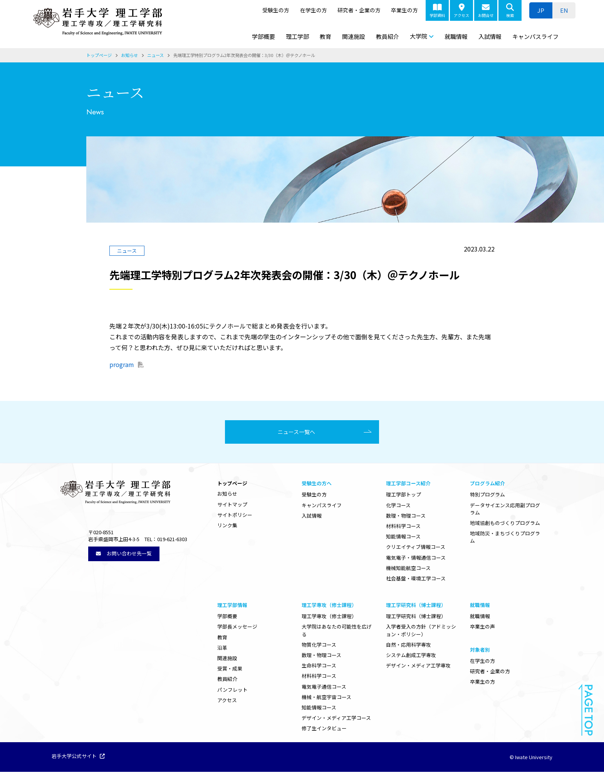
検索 (510, 10)
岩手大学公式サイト (78, 757)
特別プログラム (487, 495)
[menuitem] (563, 10)
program (121, 364)
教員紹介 (387, 36)
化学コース (398, 506)
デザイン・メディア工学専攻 (418, 666)
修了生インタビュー (324, 729)
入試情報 (490, 36)
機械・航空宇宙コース (326, 698)
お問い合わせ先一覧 (124, 554)
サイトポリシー (234, 516)
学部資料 (437, 10)
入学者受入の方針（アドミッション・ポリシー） (421, 631)
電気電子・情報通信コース (416, 558)
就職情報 (456, 36)
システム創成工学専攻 (411, 656)
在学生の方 (313, 10)
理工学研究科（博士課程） (416, 617)
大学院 (418, 36)
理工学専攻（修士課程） (329, 617)
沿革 (222, 648)
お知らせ (227, 494)
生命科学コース (319, 666)
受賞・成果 (229, 669)
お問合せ (485, 10)
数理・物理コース (406, 516)
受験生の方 (275, 10)
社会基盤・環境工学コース (416, 579)
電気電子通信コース (324, 687)
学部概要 (263, 36)
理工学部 (297, 36)
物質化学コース (319, 645)
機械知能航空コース (408, 569)
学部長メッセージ (237, 627)
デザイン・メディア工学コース (336, 719)
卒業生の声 (482, 627)
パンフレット (232, 690)
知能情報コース (403, 537)
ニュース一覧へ (299, 432)
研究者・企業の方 (359, 10)
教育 (325, 36)
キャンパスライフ (535, 36)
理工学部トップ (403, 495)
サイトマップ (232, 505)
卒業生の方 (404, 10)
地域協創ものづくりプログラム (505, 524)
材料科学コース (403, 527)
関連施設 (353, 36)
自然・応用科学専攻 (408, 645)
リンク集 (227, 526)
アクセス (461, 10)
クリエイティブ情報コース (415, 548)
